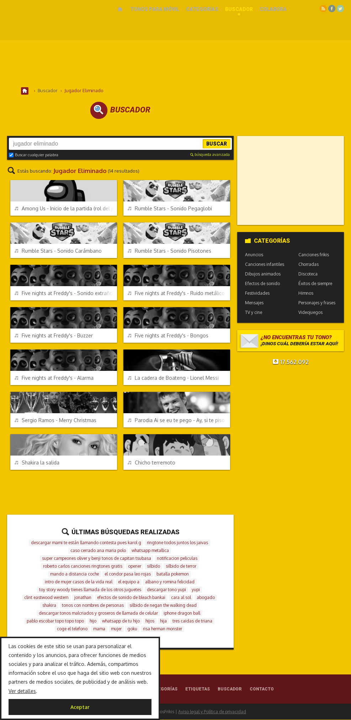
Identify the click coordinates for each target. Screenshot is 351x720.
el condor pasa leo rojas (128, 574)
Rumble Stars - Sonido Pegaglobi (170, 209)
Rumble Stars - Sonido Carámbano (58, 251)
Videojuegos (310, 312)
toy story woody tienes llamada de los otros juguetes (90, 590)
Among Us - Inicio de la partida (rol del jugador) (66, 209)
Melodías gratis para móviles (54, 17)
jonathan (82, 597)
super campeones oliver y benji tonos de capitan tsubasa (96, 558)
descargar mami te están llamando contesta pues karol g (86, 543)
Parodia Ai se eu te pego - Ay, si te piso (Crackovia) (179, 420)
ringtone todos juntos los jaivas (177, 543)
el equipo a (128, 582)
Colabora (273, 9)
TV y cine (253, 312)
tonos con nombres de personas (93, 605)
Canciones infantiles (264, 264)
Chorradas (308, 264)
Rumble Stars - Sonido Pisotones (169, 251)
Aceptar (80, 707)
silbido (153, 566)
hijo (93, 621)
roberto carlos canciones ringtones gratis (82, 566)
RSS (323, 8)
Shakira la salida (37, 463)
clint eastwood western (46, 597)
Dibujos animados (263, 274)
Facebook (331, 8)
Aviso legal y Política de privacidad (212, 712)
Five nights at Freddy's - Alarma (54, 378)
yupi (196, 590)
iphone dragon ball (182, 613)
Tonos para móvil (154, 9)
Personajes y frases (316, 303)
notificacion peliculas (177, 558)
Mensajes (254, 303)
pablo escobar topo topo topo (55, 621)
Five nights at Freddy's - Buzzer (54, 336)
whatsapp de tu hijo (121, 621)
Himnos (305, 293)
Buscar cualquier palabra (33, 155)
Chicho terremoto (151, 463)
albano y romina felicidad (170, 582)
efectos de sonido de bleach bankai (131, 597)
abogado (206, 597)
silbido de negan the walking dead (163, 605)
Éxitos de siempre (315, 284)
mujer (116, 629)
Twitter (340, 8)
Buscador (239, 9)
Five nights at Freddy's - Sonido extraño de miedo (66, 293)
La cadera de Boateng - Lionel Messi (173, 378)
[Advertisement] (175, 64)
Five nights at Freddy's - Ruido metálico (176, 293)
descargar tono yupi (166, 590)
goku (132, 629)
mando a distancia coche (74, 574)
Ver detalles (22, 691)
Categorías (202, 9)
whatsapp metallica (150, 550)
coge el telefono (72, 629)
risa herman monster (162, 629)
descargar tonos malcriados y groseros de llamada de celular (98, 613)
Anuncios (254, 255)
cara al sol (181, 597)
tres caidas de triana (192, 621)
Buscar (216, 144)
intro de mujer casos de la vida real (78, 582)
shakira (49, 605)
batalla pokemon (172, 574)
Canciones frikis (313, 255)
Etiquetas (197, 689)
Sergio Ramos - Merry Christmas (55, 420)
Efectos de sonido (262, 284)
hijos (149, 621)
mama (99, 629)
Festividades (257, 293)
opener (134, 566)
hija (163, 621)
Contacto (262, 689)
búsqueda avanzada (210, 154)
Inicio (120, 9)
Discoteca (308, 274)
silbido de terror (181, 566)
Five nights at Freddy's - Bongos (168, 336)
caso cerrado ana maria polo (98, 550)
